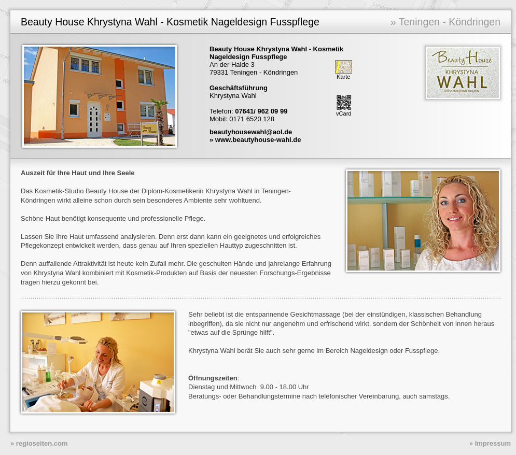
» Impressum (490, 443)
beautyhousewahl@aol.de (251, 132)
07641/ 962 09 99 (261, 111)
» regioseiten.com (39, 443)
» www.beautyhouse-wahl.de (255, 140)
